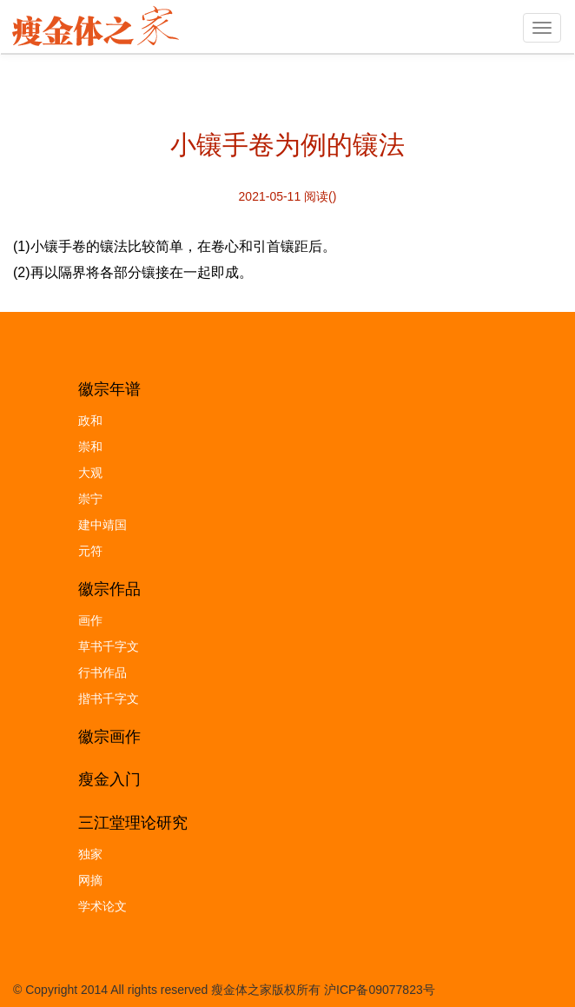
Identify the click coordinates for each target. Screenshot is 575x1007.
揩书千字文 (108, 699)
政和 (90, 420)
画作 (90, 620)
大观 (90, 473)
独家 (90, 854)
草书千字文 (108, 646)
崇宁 (90, 499)
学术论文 (102, 906)
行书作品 (102, 672)
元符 (90, 551)
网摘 (90, 880)
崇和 (90, 447)
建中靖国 (102, 525)
